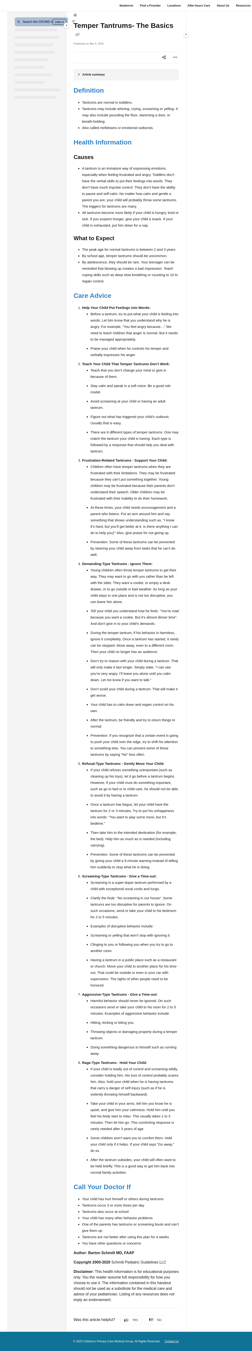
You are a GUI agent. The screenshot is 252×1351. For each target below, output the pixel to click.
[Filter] (73, 22)
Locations (174, 5)
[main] (126, 671)
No (155, 1320)
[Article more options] (175, 57)
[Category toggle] (66, 25)
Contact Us (172, 1341)
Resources (243, 5)
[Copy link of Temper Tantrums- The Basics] (77, 34)
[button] (41, 22)
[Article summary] (126, 74)
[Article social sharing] (164, 57)
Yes (131, 1320)
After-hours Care (198, 5)
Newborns (126, 5)
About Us (223, 5)
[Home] (75, 15)
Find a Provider (150, 5)
